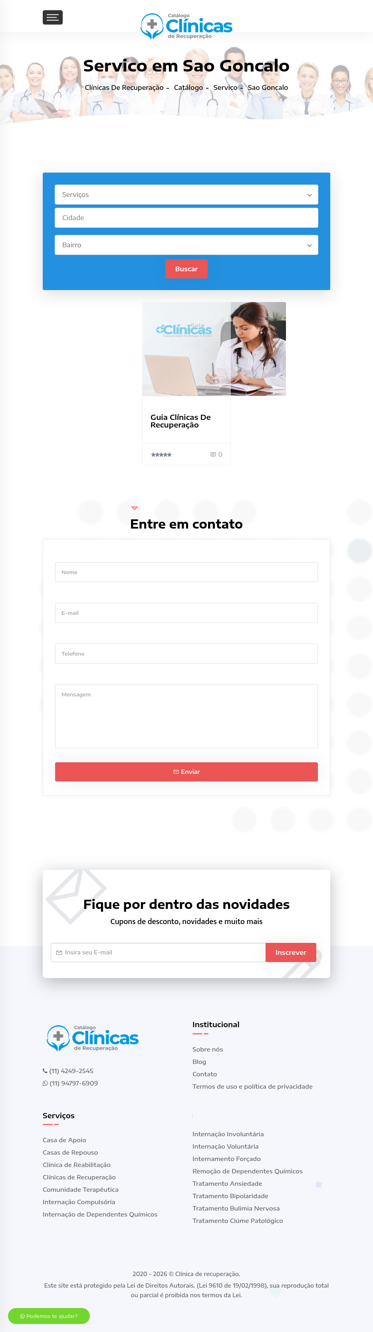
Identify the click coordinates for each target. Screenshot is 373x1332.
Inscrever (291, 952)
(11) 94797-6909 (70, 1083)
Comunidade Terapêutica (81, 1189)
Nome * (66, 554)
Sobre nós (207, 1049)
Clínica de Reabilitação (77, 1165)
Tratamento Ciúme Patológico (237, 1220)
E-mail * (67, 595)
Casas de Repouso (70, 1152)
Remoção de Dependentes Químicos (247, 1171)
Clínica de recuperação (207, 1273)
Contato (204, 1074)
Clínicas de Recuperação (79, 1177)
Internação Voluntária (225, 1146)
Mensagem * (73, 676)
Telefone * (70, 635)
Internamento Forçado (226, 1158)
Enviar (186, 771)
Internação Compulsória (79, 1202)
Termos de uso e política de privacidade (252, 1086)
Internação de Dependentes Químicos (100, 1214)
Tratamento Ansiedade (227, 1183)
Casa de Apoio (64, 1140)
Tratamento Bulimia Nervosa (236, 1208)
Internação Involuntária (228, 1133)
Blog (199, 1061)
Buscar (186, 269)
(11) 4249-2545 (68, 1070)
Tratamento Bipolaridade (230, 1195)
